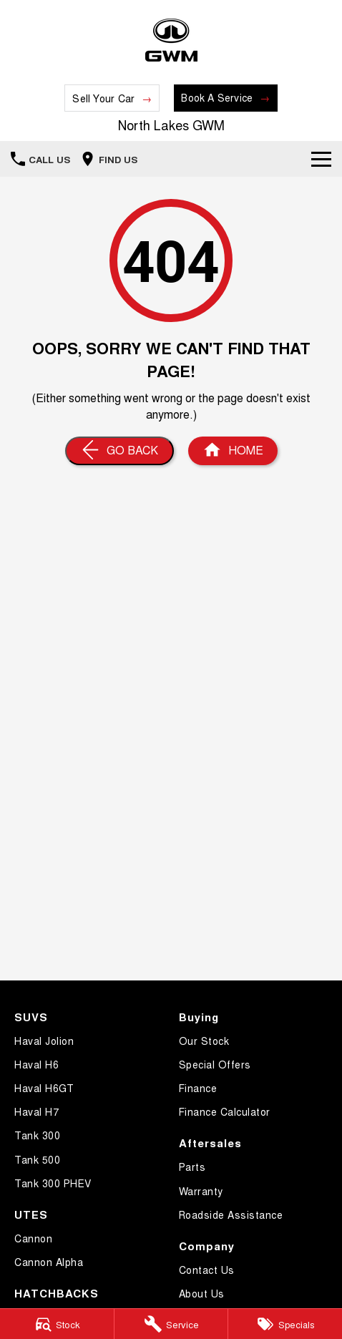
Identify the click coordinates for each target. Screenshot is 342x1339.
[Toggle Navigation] (321, 159)
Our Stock (204, 1040)
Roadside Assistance (231, 1214)
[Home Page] (171, 40)
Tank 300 (37, 1135)
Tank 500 (37, 1159)
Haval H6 (36, 1064)
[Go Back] (119, 451)
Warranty (201, 1191)
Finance (198, 1088)
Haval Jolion (44, 1040)
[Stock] (57, 1324)
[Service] (171, 1324)
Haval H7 (36, 1111)
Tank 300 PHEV (53, 1183)
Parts (192, 1166)
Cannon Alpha (48, 1262)
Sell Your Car (103, 98)
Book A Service (217, 97)
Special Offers (215, 1064)
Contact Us (207, 1269)
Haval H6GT (44, 1088)
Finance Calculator (224, 1111)
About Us (202, 1293)
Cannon (33, 1238)
